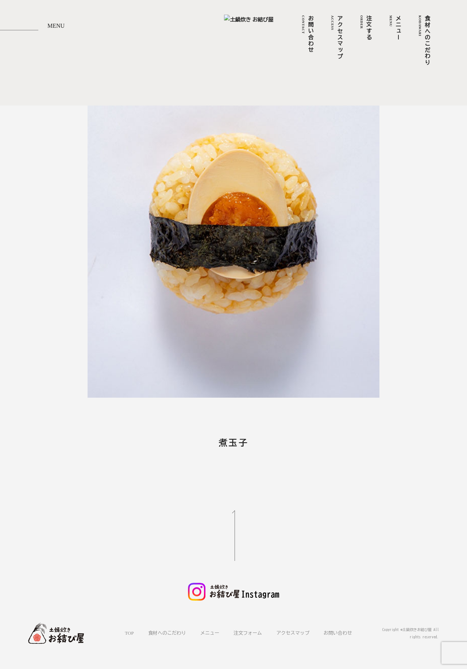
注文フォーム (248, 632)
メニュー (209, 632)
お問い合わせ (338, 632)
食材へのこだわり (167, 632)
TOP (129, 632)
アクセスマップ (292, 632)
